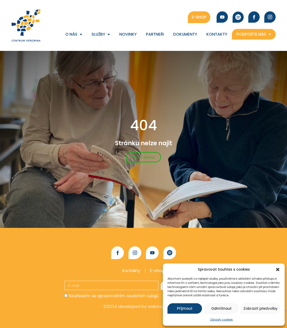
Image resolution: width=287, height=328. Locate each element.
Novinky (128, 34)
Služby (100, 34)
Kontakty (216, 34)
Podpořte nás (254, 34)
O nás (73, 34)
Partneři (155, 34)
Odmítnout (221, 308)
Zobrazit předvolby (260, 308)
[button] (277, 269)
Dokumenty (185, 34)
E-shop (157, 270)
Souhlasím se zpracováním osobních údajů (114, 296)
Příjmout (184, 308)
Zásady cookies (221, 320)
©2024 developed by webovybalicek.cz (143, 306)
